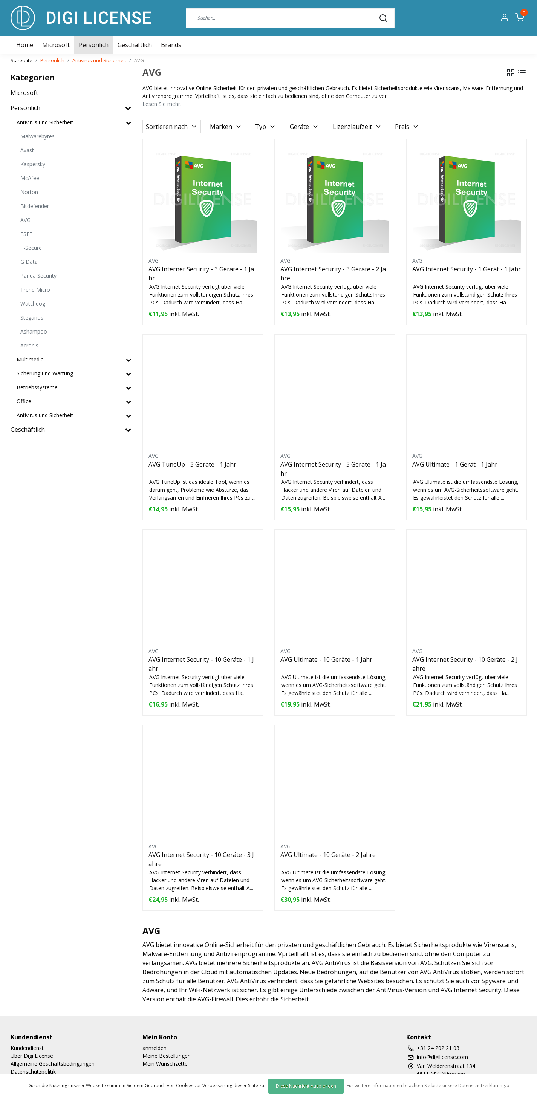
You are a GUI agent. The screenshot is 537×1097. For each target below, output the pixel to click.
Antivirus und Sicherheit (99, 60)
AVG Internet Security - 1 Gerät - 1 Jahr (466, 269)
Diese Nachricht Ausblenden (306, 1086)
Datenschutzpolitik (33, 1071)
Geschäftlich (135, 45)
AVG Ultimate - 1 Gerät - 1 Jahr (454, 464)
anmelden (154, 1047)
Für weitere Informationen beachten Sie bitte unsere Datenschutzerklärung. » (428, 1085)
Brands (171, 45)
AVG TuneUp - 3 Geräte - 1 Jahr (192, 464)
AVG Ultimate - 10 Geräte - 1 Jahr (326, 659)
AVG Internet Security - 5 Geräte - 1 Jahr (333, 468)
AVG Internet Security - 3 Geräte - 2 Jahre (333, 273)
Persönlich (94, 45)
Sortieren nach (171, 126)
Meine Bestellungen (166, 1055)
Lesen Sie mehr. (161, 103)
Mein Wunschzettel (165, 1063)
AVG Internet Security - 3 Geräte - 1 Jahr (201, 273)
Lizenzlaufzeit (357, 126)
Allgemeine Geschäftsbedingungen (53, 1063)
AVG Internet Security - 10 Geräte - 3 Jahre (201, 859)
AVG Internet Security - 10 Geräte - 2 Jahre (465, 664)
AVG (139, 60)
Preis (407, 126)
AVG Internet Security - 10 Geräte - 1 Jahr (201, 664)
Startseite (21, 60)
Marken (226, 126)
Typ (265, 126)
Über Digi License (32, 1055)
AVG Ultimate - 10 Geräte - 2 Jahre (328, 855)
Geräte (304, 126)
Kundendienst (27, 1047)
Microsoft (56, 45)
